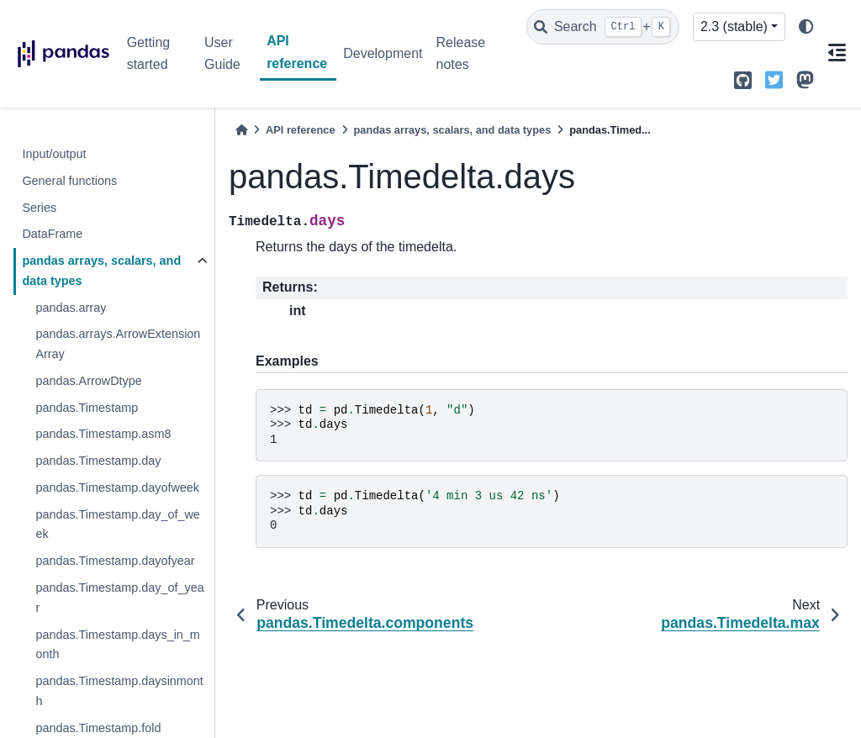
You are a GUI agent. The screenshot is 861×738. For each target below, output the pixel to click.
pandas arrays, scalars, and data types (101, 270)
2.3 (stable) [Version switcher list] (734, 26)
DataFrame (52, 233)
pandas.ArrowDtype (88, 380)
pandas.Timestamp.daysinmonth (119, 691)
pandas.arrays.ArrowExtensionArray (117, 344)
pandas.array (70, 307)
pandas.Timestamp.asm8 (103, 433)
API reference (297, 52)
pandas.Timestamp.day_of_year (119, 597)
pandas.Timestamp (86, 407)
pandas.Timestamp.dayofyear (114, 560)
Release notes (460, 53)
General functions (69, 180)
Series (39, 207)
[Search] (602, 27)
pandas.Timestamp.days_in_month (117, 645)
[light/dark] (806, 27)
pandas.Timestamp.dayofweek (117, 487)
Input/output (54, 154)
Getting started (149, 53)
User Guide (222, 53)
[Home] (241, 130)
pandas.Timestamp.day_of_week (117, 524)
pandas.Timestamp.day (98, 460)
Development (382, 53)
